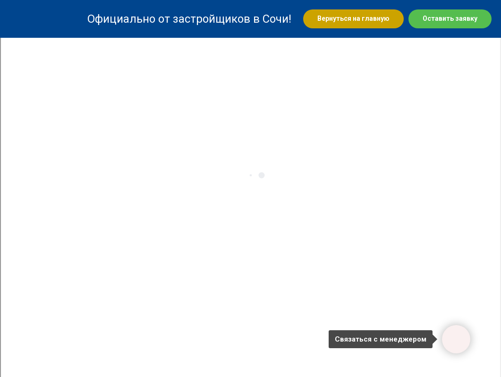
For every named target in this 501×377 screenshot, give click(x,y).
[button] (450, 18)
